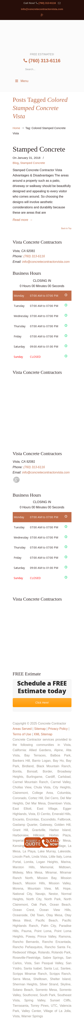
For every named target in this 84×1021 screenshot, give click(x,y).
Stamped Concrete (39, 149)
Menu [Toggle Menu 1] (21, 81)
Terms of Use (22, 734)
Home (16, 128)
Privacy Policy (58, 728)
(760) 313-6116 (47, 3)
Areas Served (22, 728)
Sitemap (40, 728)
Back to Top (66, 228)
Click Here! (42, 702)
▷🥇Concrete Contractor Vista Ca (42, 36)
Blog (16, 162)
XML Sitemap (43, 734)
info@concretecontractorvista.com (42, 9)
